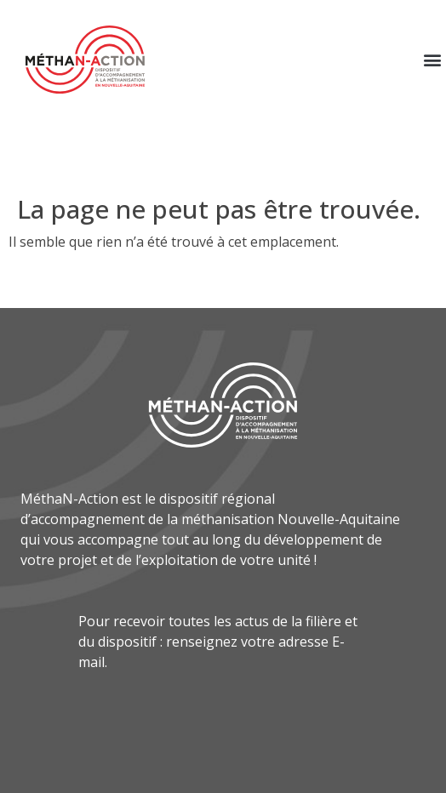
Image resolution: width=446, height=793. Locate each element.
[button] (432, 60)
